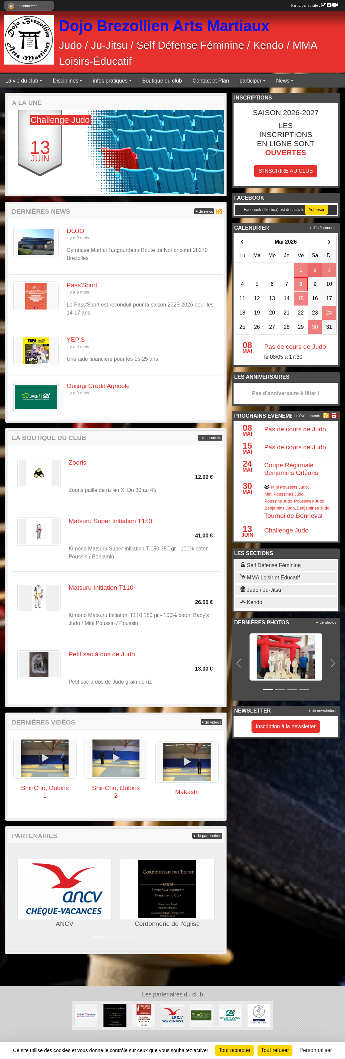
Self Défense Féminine (270, 565)
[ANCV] (172, 1015)
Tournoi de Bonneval (293, 515)
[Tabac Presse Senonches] (143, 1015)
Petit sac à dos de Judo (102, 654)
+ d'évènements (322, 228)
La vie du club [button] (21, 81)
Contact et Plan (211, 81)
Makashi (187, 791)
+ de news (204, 211)
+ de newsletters (322, 711)
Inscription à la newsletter (286, 726)
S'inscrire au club (286, 171)
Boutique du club (162, 81)
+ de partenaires (207, 836)
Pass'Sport (82, 285)
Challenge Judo (286, 530)
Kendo (251, 602)
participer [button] (250, 81)
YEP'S (76, 339)
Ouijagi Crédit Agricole (98, 385)
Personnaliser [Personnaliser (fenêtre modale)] (315, 1050)
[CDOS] (258, 1015)
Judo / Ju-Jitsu (260, 590)
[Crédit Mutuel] (86, 1015)
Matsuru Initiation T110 (101, 587)
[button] (16, 152)
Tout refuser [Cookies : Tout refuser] (275, 1050)
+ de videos (211, 722)
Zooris (77, 462)
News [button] (282, 81)
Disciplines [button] (65, 81)
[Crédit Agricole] (230, 1015)
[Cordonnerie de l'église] (114, 1015)
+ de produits (210, 438)
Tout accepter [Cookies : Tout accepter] (235, 1050)
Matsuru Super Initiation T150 (110, 521)
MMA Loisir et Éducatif (270, 577)
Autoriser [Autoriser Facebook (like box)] (316, 209)
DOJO (75, 230)
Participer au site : (314, 5)
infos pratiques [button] (110, 81)
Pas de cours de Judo (295, 346)
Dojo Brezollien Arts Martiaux (164, 25)
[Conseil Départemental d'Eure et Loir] (201, 1015)
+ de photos (326, 622)
